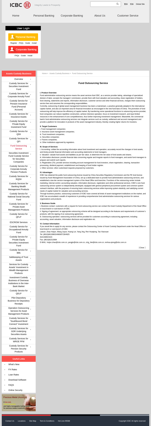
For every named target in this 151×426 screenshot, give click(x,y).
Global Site (140, 4)
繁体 (126, 4)
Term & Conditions (47, 421)
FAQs (21, 43)
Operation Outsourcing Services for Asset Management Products (18, 311)
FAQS (11, 385)
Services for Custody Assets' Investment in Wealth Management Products (18, 268)
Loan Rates (13, 374)
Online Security (15, 390)
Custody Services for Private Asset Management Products (18, 207)
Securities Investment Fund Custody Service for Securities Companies (19, 157)
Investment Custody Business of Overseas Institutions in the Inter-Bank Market (18, 281)
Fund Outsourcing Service (82, 73)
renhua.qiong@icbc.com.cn (115, 242)
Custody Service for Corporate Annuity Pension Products (19, 169)
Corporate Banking (72, 15)
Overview (18, 79)
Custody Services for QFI (18, 140)
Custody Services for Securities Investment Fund (19, 86)
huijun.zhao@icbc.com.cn (57, 242)
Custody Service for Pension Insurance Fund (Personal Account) (19, 105)
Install (34, 43)
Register (13, 43)
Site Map (32, 421)
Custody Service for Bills (19, 251)
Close (142, 248)
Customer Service (127, 15)
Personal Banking (43, 15)
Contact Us (9, 421)
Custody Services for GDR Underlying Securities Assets (18, 331)
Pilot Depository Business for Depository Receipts (19, 301)
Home (15, 15)
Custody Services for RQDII (18, 177)
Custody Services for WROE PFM (18, 340)
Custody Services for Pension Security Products (18, 349)
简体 (132, 4)
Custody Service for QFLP (19, 215)
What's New (13, 364)
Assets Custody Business (60, 73)
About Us (99, 15)
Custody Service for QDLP (19, 292)
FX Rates (12, 369)
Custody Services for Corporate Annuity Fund (19, 95)
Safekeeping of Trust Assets (18, 258)
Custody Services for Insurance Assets (18, 115)
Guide (27, 43)
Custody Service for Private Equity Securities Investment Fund (19, 241)
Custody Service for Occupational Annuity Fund (18, 229)
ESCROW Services (19, 222)
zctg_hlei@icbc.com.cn (95, 242)
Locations (21, 421)
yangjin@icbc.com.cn (76, 242)
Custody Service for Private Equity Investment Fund (19, 124)
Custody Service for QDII (19, 132)
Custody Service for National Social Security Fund (19, 196)
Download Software (17, 380)
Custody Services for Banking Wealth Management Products (18, 186)
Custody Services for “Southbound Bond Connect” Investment (18, 321)
